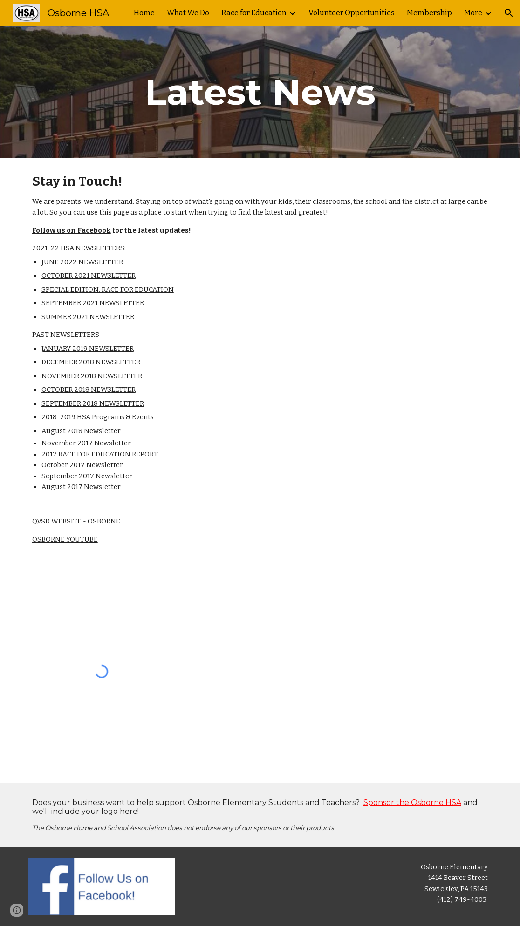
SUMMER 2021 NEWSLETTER (87, 317)
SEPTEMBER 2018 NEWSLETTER (92, 403)
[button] (509, 13)
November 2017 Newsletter (86, 443)
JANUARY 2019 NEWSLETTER (87, 348)
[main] (260, 92)
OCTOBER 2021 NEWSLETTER (88, 275)
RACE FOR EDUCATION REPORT (108, 454)
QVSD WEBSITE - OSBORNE (76, 521)
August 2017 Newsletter (81, 487)
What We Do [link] (188, 12)
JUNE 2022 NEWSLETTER (82, 262)
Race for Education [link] (254, 12)
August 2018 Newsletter (81, 431)
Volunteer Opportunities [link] (351, 12)
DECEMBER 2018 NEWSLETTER (90, 362)
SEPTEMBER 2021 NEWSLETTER (92, 303)
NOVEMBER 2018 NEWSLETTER (91, 376)
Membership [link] (429, 12)
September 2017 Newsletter (86, 476)
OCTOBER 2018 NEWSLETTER (88, 389)
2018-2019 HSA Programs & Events (97, 417)
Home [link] (144, 12)
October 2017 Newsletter (82, 465)
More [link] (473, 12)
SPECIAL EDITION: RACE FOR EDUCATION (107, 289)
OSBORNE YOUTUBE (65, 539)
